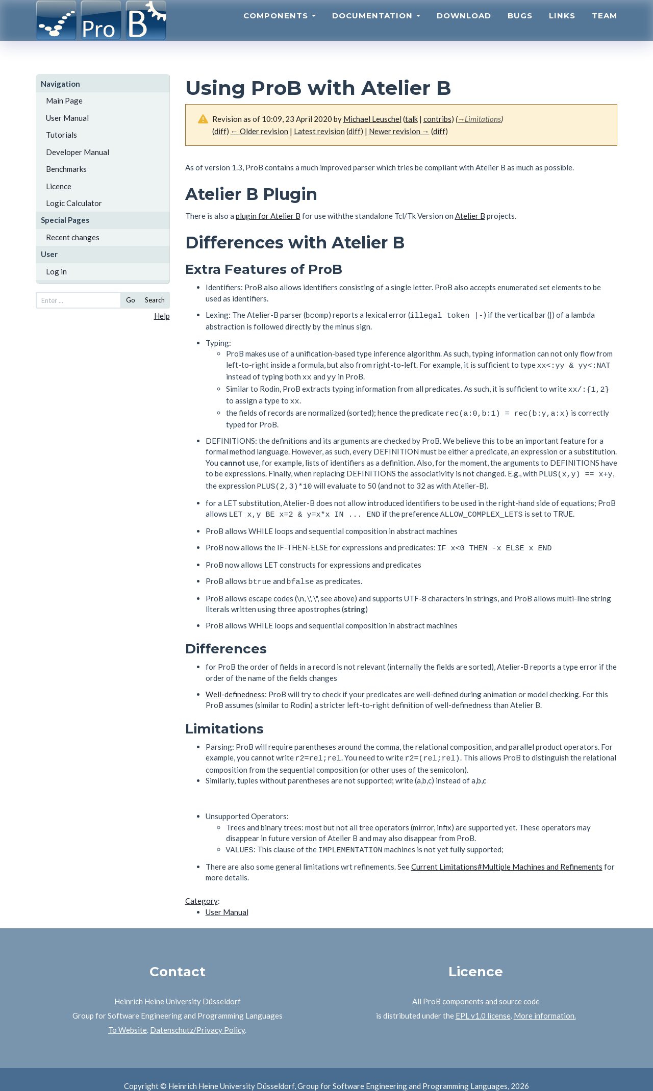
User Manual (67, 117)
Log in (56, 271)
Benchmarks (66, 168)
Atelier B (470, 215)
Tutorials (61, 134)
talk (411, 118)
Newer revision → (399, 131)
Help (162, 315)
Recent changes (72, 237)
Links (562, 28)
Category (201, 887)
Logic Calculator (74, 203)
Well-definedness (235, 683)
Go (130, 300)
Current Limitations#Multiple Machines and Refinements (506, 853)
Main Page (64, 100)
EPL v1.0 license (483, 1002)
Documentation (376, 28)
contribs (437, 118)
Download (464, 28)
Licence (58, 186)
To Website (127, 1016)
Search (155, 300)
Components (279, 28)
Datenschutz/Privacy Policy (197, 1016)
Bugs (520, 28)
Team (604, 28)
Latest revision (319, 131)
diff (354, 131)
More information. (545, 1002)
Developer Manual (77, 152)
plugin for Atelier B (268, 215)
